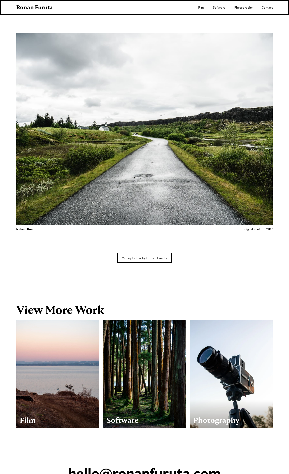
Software (219, 7)
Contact (267, 7)
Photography (243, 7)
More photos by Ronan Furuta (144, 258)
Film (201, 7)
